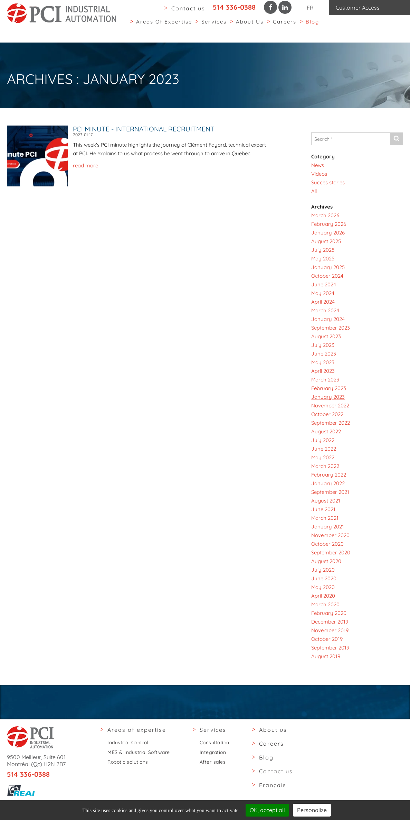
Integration (213, 752)
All (314, 191)
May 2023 (322, 362)
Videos (319, 174)
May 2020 (323, 587)
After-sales (213, 761)
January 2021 (327, 526)
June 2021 (323, 509)
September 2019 (330, 647)
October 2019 (327, 639)
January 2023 (328, 397)
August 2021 (325, 500)
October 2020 (327, 544)
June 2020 (323, 578)
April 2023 (323, 371)
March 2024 (325, 310)
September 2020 (330, 552)
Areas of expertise (164, 27)
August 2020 (326, 561)
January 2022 (328, 483)
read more (85, 165)
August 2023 (326, 336)
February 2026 (328, 224)
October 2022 (327, 414)
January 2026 (328, 232)
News (317, 165)
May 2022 (322, 457)
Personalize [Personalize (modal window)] (312, 810)
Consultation (214, 742)
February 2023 (328, 388)
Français (272, 785)
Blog (312, 27)
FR (310, 7)
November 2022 (330, 405)
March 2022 (325, 466)
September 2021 (330, 492)
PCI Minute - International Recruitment (143, 129)
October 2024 (327, 276)
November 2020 (330, 535)
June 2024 (323, 284)
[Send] (396, 139)
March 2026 (325, 215)
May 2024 (322, 293)
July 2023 (322, 345)
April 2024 (323, 301)
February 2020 (328, 613)
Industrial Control (127, 742)
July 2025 (322, 250)
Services (214, 27)
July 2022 (322, 440)
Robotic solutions (127, 761)
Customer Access (358, 7)
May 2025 (322, 258)
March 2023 (325, 379)
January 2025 (328, 267)
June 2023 (323, 353)
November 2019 (330, 630)
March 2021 (325, 518)
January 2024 (328, 319)
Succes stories (328, 182)
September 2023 (330, 327)
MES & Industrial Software (138, 752)
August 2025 (326, 241)
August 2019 (325, 656)
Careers (284, 27)
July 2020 (323, 569)
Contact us (188, 8)
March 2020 (325, 604)
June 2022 (323, 448)
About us (250, 27)
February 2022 (328, 474)
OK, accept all (267, 810)
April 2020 (323, 595)
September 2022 (330, 423)
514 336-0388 (234, 7)
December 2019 (329, 621)
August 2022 (326, 431)
